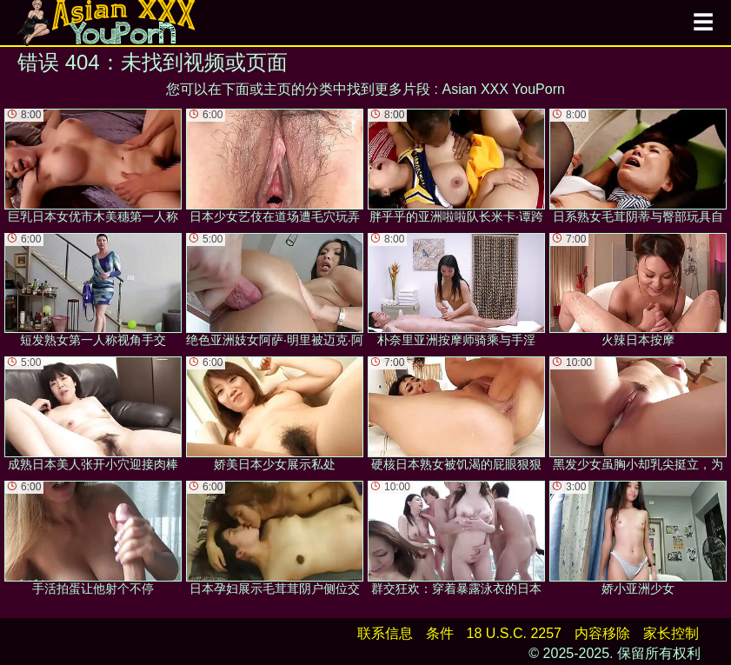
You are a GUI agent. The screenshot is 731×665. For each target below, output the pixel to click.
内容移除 (602, 633)
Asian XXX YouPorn (503, 89)
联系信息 (385, 633)
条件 (440, 633)
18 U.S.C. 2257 (514, 633)
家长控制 (671, 633)
